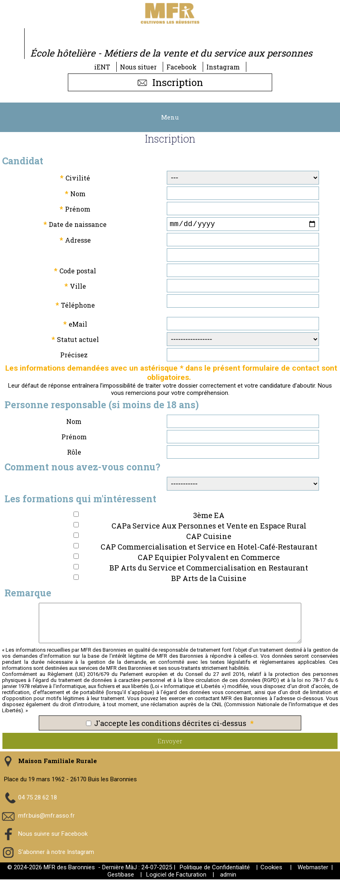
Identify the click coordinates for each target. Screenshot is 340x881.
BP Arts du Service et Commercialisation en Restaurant (208, 569)
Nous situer (138, 67)
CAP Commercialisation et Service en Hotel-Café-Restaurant (209, 548)
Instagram (223, 67)
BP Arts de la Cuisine (208, 580)
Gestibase (120, 876)
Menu (170, 117)
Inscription (170, 82)
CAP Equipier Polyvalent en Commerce (209, 559)
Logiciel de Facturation (176, 876)
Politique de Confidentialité (215, 869)
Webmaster (313, 869)
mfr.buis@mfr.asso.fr (46, 816)
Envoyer (170, 742)
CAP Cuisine (208, 538)
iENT (102, 67)
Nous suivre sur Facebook (53, 835)
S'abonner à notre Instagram (56, 853)
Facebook (181, 67)
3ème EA (209, 517)
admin (228, 876)
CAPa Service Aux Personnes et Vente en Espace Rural (208, 527)
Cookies (271, 869)
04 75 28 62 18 (37, 798)
